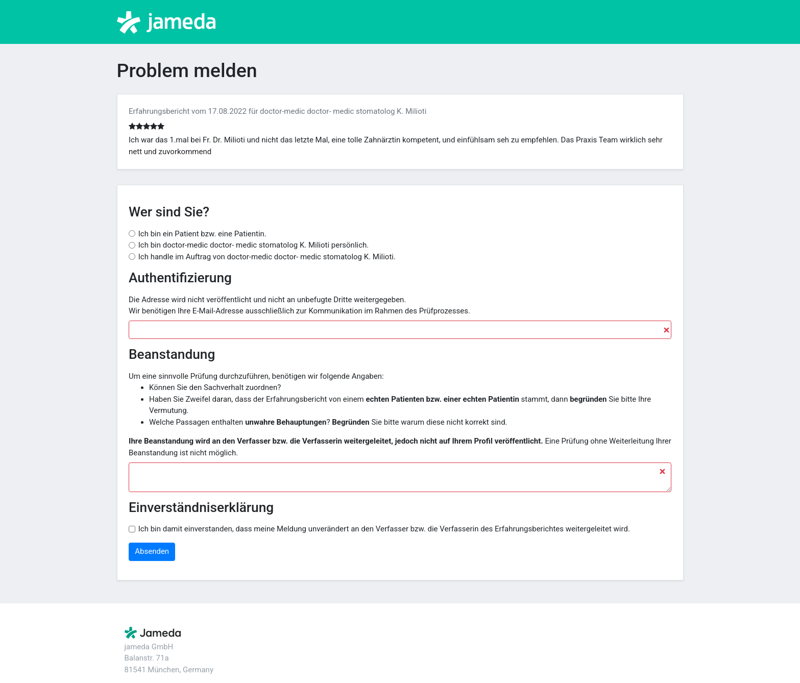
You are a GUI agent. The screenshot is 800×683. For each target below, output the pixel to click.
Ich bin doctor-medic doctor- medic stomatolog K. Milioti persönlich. (253, 245)
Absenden (152, 551)
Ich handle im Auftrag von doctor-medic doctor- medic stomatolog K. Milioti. (267, 256)
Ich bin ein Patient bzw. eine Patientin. (202, 233)
